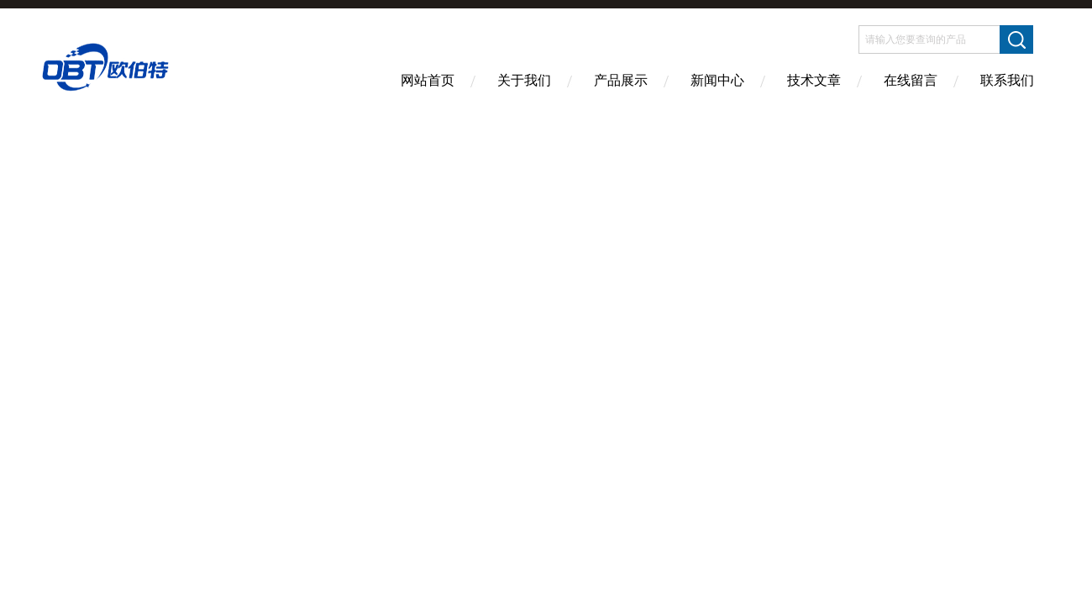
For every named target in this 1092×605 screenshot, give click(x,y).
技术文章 (814, 80)
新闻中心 (717, 80)
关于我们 (524, 80)
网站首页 (427, 80)
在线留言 (910, 80)
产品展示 (621, 80)
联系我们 (1007, 80)
